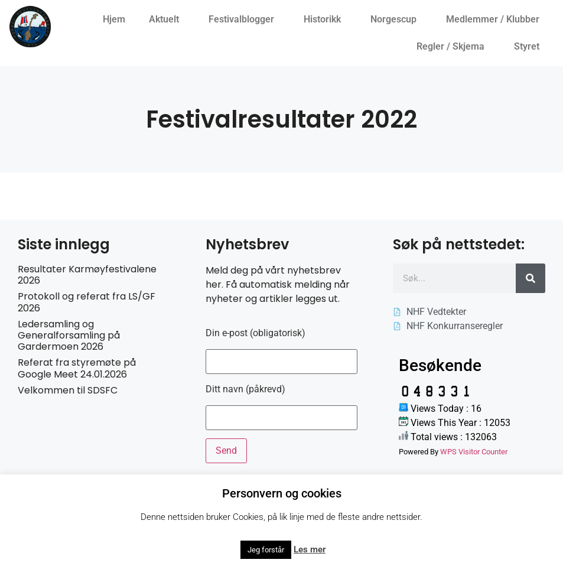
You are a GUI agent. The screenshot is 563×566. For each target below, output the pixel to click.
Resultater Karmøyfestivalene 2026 (87, 274)
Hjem (114, 19)
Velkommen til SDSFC (68, 390)
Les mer (310, 549)
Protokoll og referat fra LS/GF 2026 (86, 301)
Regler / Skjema (453, 47)
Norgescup (396, 19)
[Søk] (530, 278)
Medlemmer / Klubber (495, 19)
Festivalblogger (244, 19)
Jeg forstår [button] (266, 549)
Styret (529, 47)
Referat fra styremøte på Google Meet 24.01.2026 (77, 368)
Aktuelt (167, 19)
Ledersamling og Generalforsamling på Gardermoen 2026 (69, 335)
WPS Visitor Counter (473, 451)
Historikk (325, 19)
